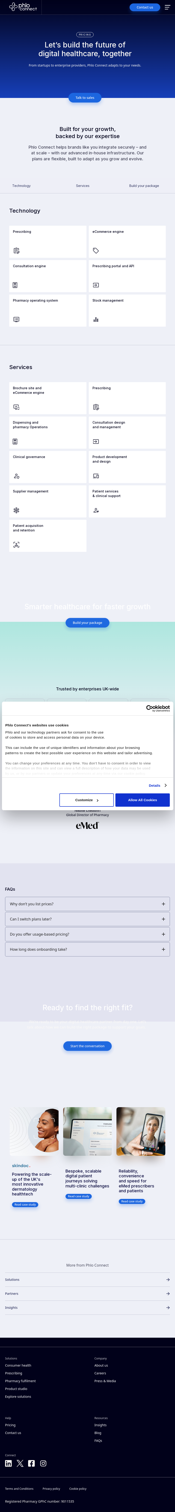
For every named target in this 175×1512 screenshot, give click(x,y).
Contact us (13, 1433)
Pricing (10, 1425)
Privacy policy (51, 1489)
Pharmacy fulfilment (20, 1381)
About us (101, 1365)
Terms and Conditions (19, 1489)
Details (154, 785)
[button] (167, 7)
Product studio (16, 1389)
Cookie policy (77, 1489)
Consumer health (18, 1365)
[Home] (23, 7)
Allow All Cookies (142, 800)
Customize (86, 800)
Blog (98, 1433)
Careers (100, 1373)
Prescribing (13, 1373)
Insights (101, 1425)
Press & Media (105, 1381)
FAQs (98, 1440)
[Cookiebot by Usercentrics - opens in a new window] (149, 708)
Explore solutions (18, 1396)
